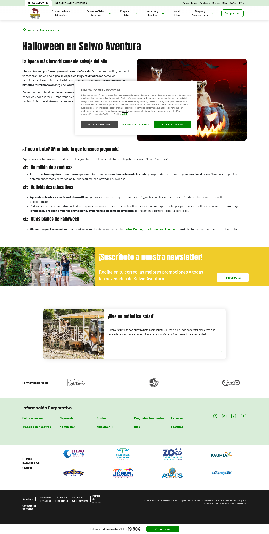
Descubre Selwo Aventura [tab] (99, 13)
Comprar (232, 13)
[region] (136, 108)
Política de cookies (96, 499)
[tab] (232, 13)
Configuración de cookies (29, 507)
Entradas (177, 418)
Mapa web (66, 418)
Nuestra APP (105, 426)
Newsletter (67, 426)
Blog (225, 3)
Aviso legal (27, 499)
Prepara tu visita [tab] (129, 13)
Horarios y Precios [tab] (155, 13)
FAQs (233, 3)
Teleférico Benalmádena (160, 229)
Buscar (216, 3)
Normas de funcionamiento (80, 499)
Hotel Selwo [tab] (176, 13)
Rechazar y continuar (99, 124)
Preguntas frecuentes (149, 418)
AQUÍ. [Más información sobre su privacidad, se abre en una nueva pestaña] (125, 114)
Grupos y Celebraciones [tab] (203, 13)
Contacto (205, 3)
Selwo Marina (133, 229)
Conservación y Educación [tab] (65, 13)
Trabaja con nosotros (36, 426)
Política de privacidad (45, 499)
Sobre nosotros (32, 418)
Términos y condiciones (61, 499)
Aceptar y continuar (172, 124)
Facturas (177, 426)
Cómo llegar (190, 3)
